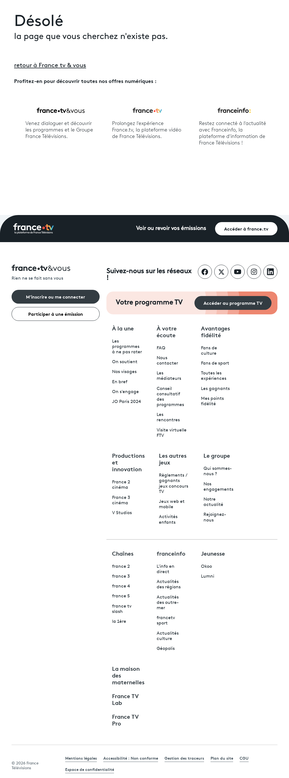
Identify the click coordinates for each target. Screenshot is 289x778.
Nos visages (124, 372)
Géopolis (166, 648)
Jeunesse (213, 553)
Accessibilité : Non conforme (130, 758)
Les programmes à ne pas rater (127, 346)
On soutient (124, 362)
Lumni (207, 576)
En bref (119, 382)
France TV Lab (125, 699)
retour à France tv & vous (50, 65)
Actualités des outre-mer (168, 602)
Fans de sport (215, 363)
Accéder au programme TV (232, 302)
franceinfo (171, 553)
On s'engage (125, 392)
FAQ (161, 348)
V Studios (122, 513)
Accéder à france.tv (246, 228)
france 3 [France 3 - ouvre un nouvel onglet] (121, 576)
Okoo (206, 566)
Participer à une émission (55, 313)
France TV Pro (125, 719)
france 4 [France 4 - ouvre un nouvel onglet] (121, 586)
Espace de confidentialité (89, 769)
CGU (244, 758)
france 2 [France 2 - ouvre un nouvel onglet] (121, 566)
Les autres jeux (173, 458)
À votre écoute (167, 331)
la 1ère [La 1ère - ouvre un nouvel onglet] (119, 621)
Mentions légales (81, 758)
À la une (123, 328)
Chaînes (122, 553)
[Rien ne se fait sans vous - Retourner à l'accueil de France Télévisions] (56, 273)
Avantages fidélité (215, 331)
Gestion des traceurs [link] (184, 758)
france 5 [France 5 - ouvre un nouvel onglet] (121, 596)
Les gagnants (215, 389)
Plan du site (222, 758)
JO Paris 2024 (126, 402)
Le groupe (216, 455)
